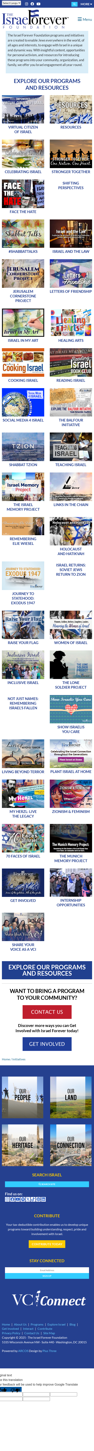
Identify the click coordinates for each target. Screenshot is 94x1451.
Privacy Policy (11, 1333)
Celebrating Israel (23, 171)
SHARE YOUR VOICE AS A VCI (23, 947)
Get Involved (23, 900)
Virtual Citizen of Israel (23, 129)
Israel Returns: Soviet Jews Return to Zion (71, 570)
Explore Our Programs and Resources (47, 84)
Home (6, 1059)
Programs (37, 1324)
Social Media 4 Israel (23, 420)
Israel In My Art (23, 340)
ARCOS (23, 1351)
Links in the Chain (71, 504)
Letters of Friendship (71, 291)
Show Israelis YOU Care (70, 729)
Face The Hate (23, 211)
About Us (20, 1324)
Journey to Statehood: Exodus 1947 (23, 598)
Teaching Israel (70, 464)
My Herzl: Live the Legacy (23, 813)
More (86, 4)
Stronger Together (71, 171)
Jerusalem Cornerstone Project (23, 296)
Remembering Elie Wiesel (23, 541)
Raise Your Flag (23, 642)
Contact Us (31, 1333)
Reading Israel (70, 380)
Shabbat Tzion (23, 464)
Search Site (47, 1184)
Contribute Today (47, 1244)
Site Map (49, 1333)
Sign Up (47, 1275)
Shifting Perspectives (70, 185)
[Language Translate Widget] (11, 3)
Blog (72, 1324)
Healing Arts (70, 340)
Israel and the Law (70, 251)
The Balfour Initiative (71, 422)
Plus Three (49, 1351)
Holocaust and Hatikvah (71, 551)
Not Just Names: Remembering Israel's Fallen (23, 703)
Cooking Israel (23, 380)
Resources (70, 127)
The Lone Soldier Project (71, 684)
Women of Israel (70, 642)
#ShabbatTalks (23, 251)
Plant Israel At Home (71, 771)
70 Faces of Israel (23, 856)
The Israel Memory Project (23, 506)
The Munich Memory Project (70, 858)
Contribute (45, 1328)
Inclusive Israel (23, 682)
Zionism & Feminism (71, 811)
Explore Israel (56, 1324)
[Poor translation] (15, 1389)
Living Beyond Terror (23, 772)
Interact (28, 1328)
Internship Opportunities (71, 902)
